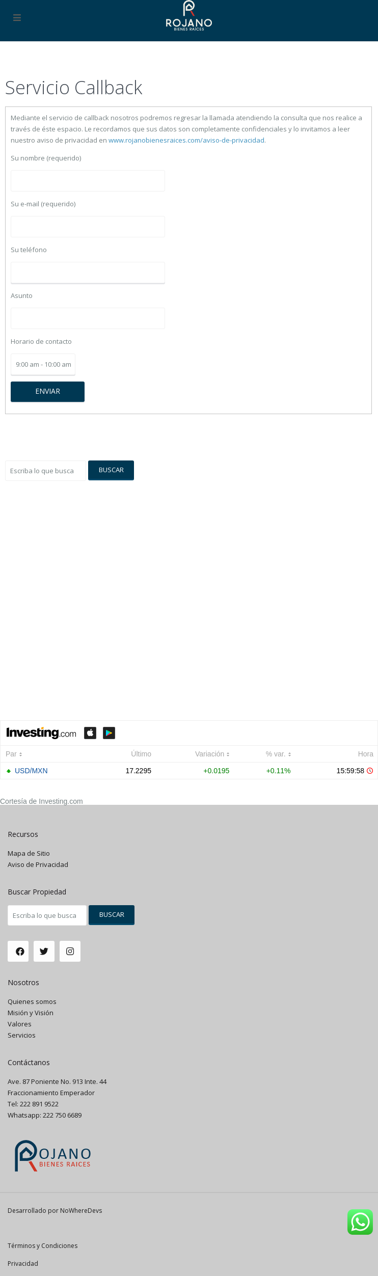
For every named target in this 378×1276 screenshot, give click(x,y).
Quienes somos (32, 1001)
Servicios (22, 1035)
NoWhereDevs (81, 1210)
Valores (20, 1023)
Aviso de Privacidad (38, 864)
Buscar (111, 469)
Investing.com (61, 801)
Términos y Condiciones (42, 1245)
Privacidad (23, 1263)
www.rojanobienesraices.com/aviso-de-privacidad (186, 140)
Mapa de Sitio (29, 853)
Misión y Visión (30, 1012)
